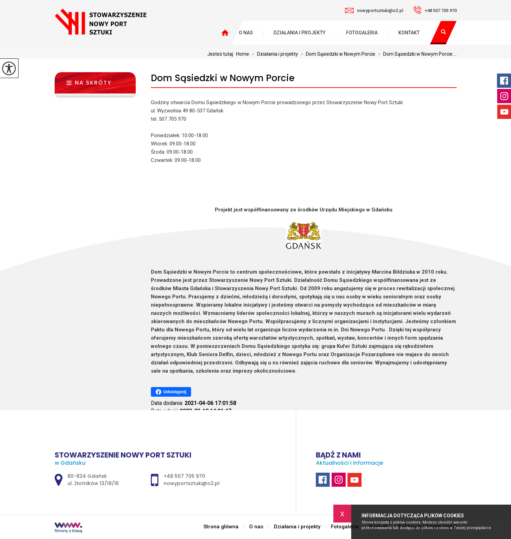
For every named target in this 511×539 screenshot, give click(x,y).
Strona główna (220, 526)
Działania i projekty (299, 32)
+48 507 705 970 (435, 10)
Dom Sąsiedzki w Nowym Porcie (223, 78)
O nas (246, 32)
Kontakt (409, 32)
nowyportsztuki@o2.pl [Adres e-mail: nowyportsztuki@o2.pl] (192, 483)
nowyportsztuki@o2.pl (374, 10)
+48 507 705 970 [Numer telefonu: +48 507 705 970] (184, 476)
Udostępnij (171, 392)
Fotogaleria (362, 32)
